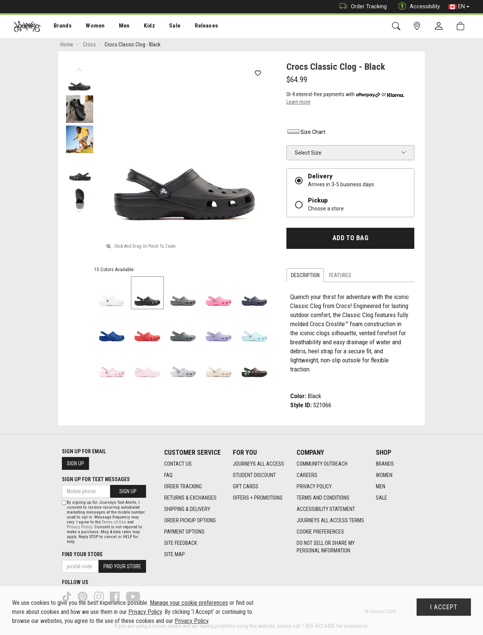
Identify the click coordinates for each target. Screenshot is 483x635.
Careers (307, 475)
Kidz (141, 27)
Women (89, 27)
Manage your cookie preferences (189, 602)
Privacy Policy (314, 487)
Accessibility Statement (326, 509)
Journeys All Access (258, 464)
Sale (165, 27)
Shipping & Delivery (187, 509)
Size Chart (305, 132)
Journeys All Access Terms (330, 521)
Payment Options (184, 532)
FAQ (168, 475)
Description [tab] (305, 275)
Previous (79, 68)
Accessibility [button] (417, 6)
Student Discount (254, 475)
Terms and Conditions (323, 498)
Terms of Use (114, 522)
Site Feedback (180, 543)
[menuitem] (58, 26)
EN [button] (458, 7)
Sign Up (75, 463)
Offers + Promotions (258, 498)
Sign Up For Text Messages (96, 479)
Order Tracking (361, 6)
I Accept (443, 607)
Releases (195, 27)
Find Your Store (82, 554)
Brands (58, 27)
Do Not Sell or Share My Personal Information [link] (326, 547)
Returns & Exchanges (190, 498)
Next (79, 209)
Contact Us (178, 464)
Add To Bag (350, 238)
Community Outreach (322, 464)
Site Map (174, 555)
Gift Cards (245, 487)
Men (117, 27)
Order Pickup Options (190, 521)
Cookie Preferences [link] (320, 532)
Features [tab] (340, 275)
